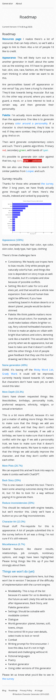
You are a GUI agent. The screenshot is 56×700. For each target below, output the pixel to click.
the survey (47, 183)
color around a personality (31, 123)
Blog (4, 690)
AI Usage (39, 690)
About (19, 3)
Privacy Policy (26, 690)
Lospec (30, 171)
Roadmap (13, 690)
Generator (7, 3)
